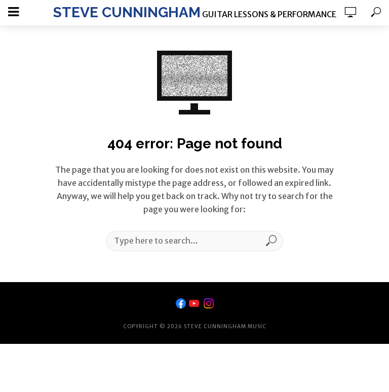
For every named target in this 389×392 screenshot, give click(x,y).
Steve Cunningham (127, 12)
